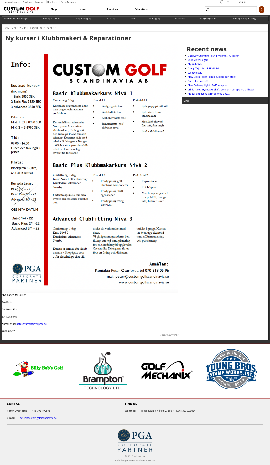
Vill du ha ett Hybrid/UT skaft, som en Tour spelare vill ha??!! (221, 89)
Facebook (27, 2)
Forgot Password (68, 2)
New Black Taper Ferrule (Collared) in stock (212, 76)
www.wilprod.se (12, 2)
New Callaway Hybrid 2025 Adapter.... (208, 85)
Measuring (110, 18)
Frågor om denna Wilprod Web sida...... (209, 93)
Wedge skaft (195, 72)
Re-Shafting (180, 18)
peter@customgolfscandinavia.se (38, 418)
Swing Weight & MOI (208, 18)
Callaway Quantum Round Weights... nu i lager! (213, 55)
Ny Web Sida (195, 64)
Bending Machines (51, 18)
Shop (54, 9)
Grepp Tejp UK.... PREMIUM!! (203, 68)
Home (7, 28)
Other (132, 18)
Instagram (39, 2)
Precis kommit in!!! (198, 81)
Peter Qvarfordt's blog (40, 28)
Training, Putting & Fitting (244, 18)
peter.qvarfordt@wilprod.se (32, 323)
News (83, 9)
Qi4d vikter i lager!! (198, 60)
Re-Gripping (154, 18)
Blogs (17, 28)
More (186, 101)
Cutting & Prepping (82, 18)
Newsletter (52, 2)
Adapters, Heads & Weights (16, 18)
